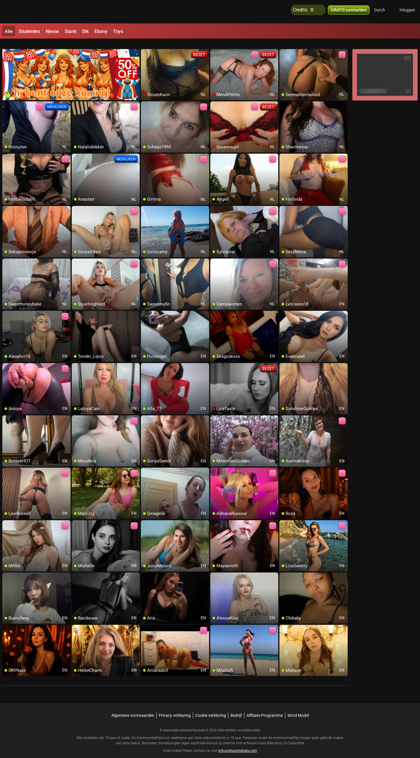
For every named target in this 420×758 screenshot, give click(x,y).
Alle (9, 31)
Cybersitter (295, 736)
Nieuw (52, 31)
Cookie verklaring (210, 708)
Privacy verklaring (175, 708)
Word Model (298, 708)
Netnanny (275, 736)
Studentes (29, 31)
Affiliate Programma (264, 708)
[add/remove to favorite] (145, 47)
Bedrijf (236, 708)
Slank (70, 31)
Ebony (100, 31)
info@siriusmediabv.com (237, 744)
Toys (118, 31)
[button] (383, 11)
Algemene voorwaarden (132, 708)
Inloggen (407, 11)
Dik (85, 31)
